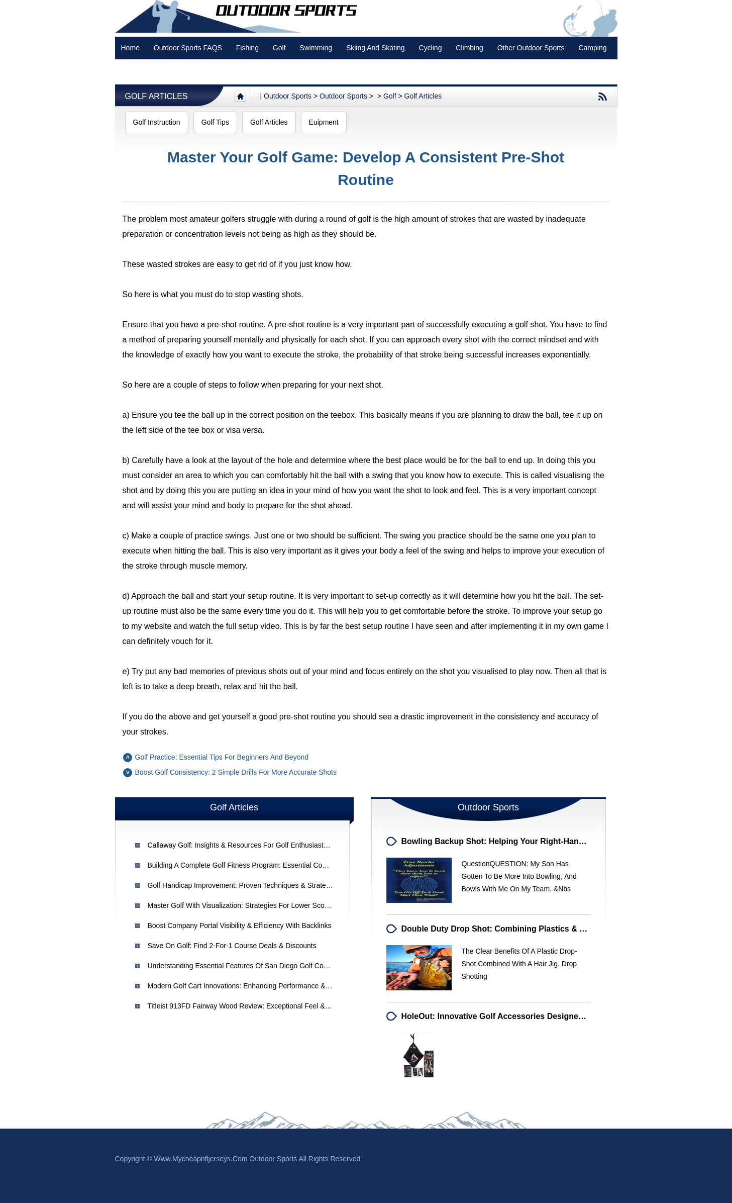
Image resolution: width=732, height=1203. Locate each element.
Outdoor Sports (343, 96)
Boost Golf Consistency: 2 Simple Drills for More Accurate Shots (236, 772)
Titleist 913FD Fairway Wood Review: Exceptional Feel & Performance (257, 1006)
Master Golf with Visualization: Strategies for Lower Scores (241, 905)
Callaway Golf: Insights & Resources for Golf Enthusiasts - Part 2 (250, 845)
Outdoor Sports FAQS (188, 48)
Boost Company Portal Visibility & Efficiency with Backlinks (240, 925)
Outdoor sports (287, 96)
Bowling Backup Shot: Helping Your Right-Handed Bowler (511, 841)
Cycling (430, 48)
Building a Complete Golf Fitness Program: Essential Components (250, 865)
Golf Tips (215, 122)
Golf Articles (156, 96)
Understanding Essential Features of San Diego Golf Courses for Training (264, 966)
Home (130, 48)
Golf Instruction (156, 122)
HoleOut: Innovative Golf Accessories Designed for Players (515, 1016)
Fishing (247, 48)
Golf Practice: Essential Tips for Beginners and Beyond (222, 757)
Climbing (469, 48)
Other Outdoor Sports (531, 48)
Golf (279, 48)
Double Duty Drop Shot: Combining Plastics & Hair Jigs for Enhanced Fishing (550, 928)
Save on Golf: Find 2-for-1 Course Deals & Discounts (232, 946)
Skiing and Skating (375, 48)
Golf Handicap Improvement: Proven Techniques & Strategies (243, 885)
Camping (592, 48)
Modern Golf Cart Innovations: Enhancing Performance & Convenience (258, 986)
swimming (315, 48)
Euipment (324, 122)
